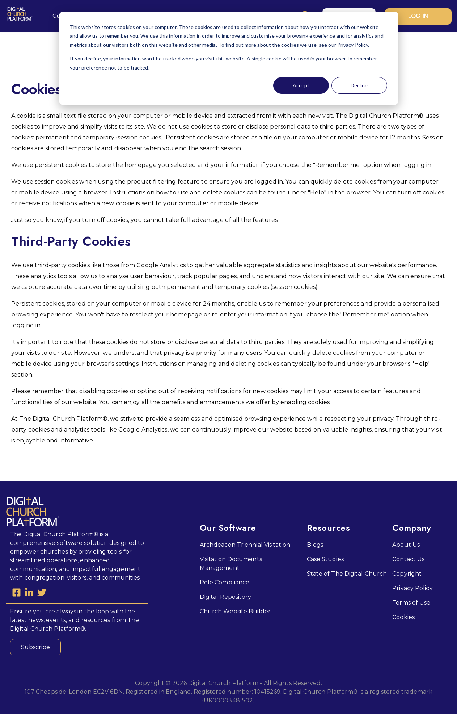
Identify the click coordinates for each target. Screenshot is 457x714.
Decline (359, 85)
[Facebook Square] (16, 593)
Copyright (407, 573)
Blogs (315, 544)
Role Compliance (225, 581)
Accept (301, 85)
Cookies (403, 616)
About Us (406, 544)
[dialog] (228, 58)
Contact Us (408, 558)
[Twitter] (41, 593)
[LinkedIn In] (29, 593)
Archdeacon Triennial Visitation (245, 544)
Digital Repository (225, 596)
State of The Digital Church (347, 573)
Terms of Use (411, 601)
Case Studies (325, 558)
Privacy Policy (412, 587)
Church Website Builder (235, 610)
